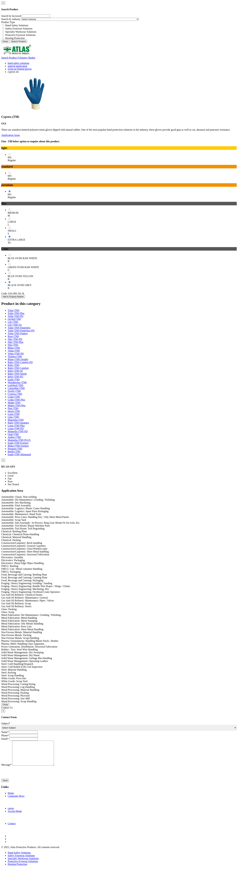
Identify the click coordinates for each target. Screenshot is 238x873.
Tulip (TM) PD (15, 316)
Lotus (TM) (14, 414)
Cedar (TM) (14, 396)
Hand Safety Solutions (16, 25)
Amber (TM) (14, 437)
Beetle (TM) (14, 451)
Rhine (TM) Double (18, 359)
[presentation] (25, 777)
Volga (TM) (14, 350)
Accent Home (15, 816)
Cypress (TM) (15, 394)
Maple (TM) (14, 402)
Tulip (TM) (13, 310)
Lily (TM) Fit (15, 324)
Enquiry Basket (26, 57)
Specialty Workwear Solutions (20, 31)
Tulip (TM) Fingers (18, 333)
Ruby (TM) (13, 365)
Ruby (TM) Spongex (18, 422)
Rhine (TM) (14, 347)
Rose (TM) (13, 336)
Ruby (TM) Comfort (18, 368)
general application (17, 66)
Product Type (8, 22)
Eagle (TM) (14, 379)
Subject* (5, 723)
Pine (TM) (13, 408)
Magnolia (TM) (16, 419)
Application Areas (10, 135)
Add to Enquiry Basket (13, 296)
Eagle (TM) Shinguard (19, 454)
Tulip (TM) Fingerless (19, 327)
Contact (12, 828)
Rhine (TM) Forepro (18, 445)
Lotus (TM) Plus (16, 425)
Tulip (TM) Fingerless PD (21, 330)
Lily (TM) (13, 322)
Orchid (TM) (14, 319)
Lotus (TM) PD (16, 428)
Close (5, 41)
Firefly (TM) (14, 391)
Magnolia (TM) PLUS (19, 440)
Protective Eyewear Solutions (20, 35)
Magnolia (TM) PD (18, 431)
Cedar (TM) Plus (16, 399)
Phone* (5, 735)
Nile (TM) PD (15, 339)
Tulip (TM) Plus (16, 313)
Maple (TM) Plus (16, 405)
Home (11, 798)
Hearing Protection (15, 38)
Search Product (18, 41)
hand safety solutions (18, 63)
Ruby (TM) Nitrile (17, 373)
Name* (5, 732)
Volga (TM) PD (16, 353)
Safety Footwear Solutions (18, 28)
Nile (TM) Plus (15, 342)
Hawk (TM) (14, 411)
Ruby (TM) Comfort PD (20, 362)
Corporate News (16, 800)
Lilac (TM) (13, 417)
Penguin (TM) (15, 448)
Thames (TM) (15, 356)
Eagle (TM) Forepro (18, 443)
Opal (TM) (13, 434)
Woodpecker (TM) (17, 382)
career (11, 813)
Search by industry (10, 19)
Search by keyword (11, 16)
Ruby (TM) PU (15, 376)
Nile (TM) (13, 345)
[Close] (3, 3)
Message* (6, 769)
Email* (5, 738)
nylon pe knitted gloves (20, 69)
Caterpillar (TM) (16, 388)
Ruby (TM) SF (15, 371)
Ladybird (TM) (15, 385)
